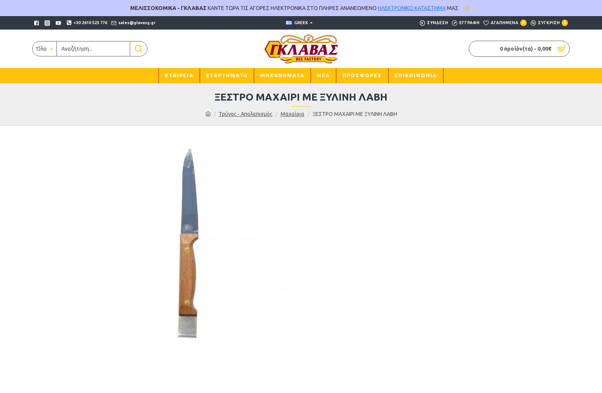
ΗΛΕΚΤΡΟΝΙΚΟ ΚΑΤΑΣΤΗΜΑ (412, 8)
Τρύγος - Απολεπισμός (246, 114)
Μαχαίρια (292, 114)
